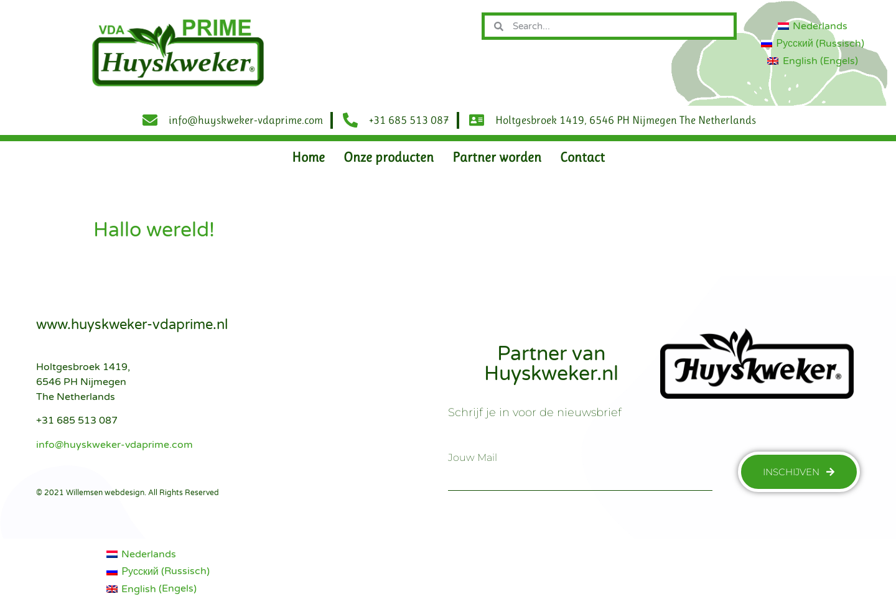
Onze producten (388, 157)
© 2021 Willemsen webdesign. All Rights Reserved (127, 492)
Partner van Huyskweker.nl (551, 364)
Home (308, 157)
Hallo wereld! (154, 230)
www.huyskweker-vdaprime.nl (132, 325)
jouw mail (472, 458)
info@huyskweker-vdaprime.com (114, 445)
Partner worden (496, 157)
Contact (582, 157)
